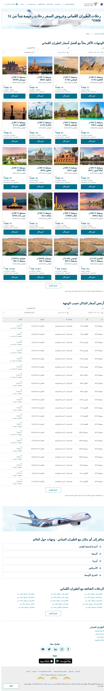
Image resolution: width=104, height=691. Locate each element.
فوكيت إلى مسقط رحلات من (58, 597)
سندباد (21, 4)
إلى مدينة (70, 671)
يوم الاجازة (48, 4)
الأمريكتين (94, 568)
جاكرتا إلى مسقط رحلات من (92, 601)
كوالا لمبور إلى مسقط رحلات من (91, 604)
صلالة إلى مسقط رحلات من (92, 607)
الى (67, 48)
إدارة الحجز (40, 4)
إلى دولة (76, 671)
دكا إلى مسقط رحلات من (25, 604)
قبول (10, 686)
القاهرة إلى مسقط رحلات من (92, 594)
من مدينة (33, 671)
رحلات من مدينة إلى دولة (44, 671)
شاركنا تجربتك (98, 634)
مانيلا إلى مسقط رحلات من (25, 607)
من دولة (27, 671)
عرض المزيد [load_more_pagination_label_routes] (52, 613)
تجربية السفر (29, 4)
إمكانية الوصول (98, 640)
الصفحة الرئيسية (98, 34)
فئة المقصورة (30, 48)
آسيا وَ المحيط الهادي (89, 547)
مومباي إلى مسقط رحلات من (92, 597)
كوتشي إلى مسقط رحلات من (58, 594)
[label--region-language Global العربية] (9, 4)
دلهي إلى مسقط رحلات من (59, 604)
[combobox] (85, 52)
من (102, 48)
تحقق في (56, 4)
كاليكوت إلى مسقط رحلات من (58, 601)
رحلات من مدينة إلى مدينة (59, 671)
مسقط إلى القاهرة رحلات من (58, 607)
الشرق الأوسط (92, 575)
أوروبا (96, 561)
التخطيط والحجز (66, 4)
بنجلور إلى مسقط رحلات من (24, 601)
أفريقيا (96, 554)
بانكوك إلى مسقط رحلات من (24, 594)
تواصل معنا (99, 637)
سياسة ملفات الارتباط (43, 684)
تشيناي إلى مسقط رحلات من (24, 597)
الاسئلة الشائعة (98, 631)
